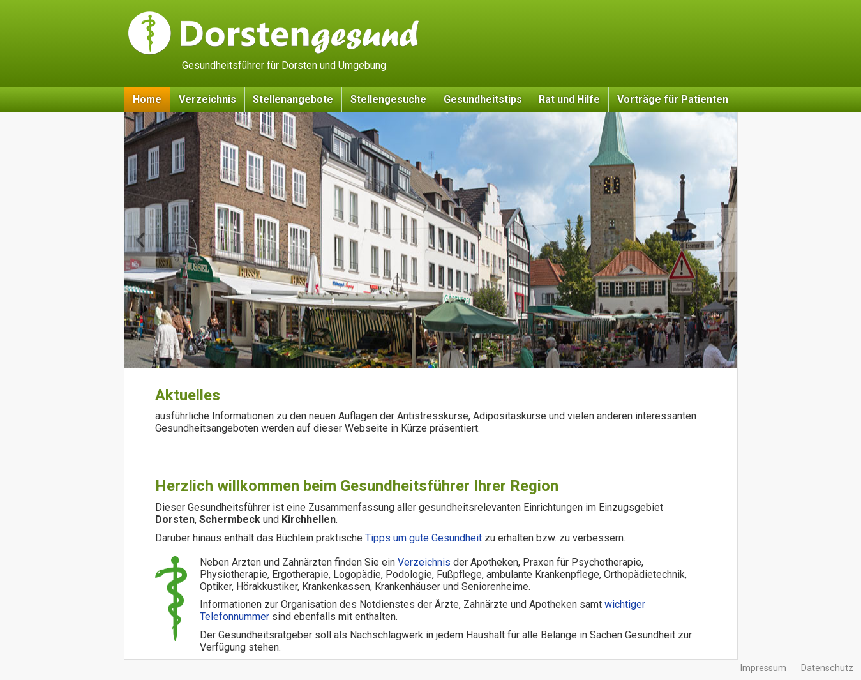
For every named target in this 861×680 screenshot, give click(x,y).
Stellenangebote (293, 99)
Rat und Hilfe (569, 99)
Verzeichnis (207, 99)
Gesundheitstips (483, 99)
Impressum (763, 668)
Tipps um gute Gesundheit (424, 538)
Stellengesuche (388, 99)
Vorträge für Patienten (672, 99)
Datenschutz (827, 668)
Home (147, 99)
